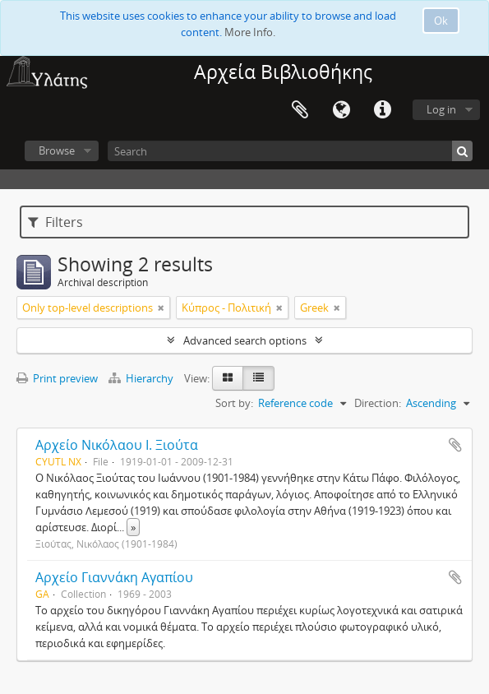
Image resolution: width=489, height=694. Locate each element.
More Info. (249, 32)
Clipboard (300, 110)
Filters (55, 222)
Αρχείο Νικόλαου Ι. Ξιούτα (116, 445)
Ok (441, 20)
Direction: (377, 403)
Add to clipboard (455, 445)
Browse (57, 150)
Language (341, 110)
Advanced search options (245, 340)
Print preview (57, 378)
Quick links (382, 110)
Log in (441, 109)
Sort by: (234, 403)
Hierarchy (142, 378)
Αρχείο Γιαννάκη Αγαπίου (114, 577)
